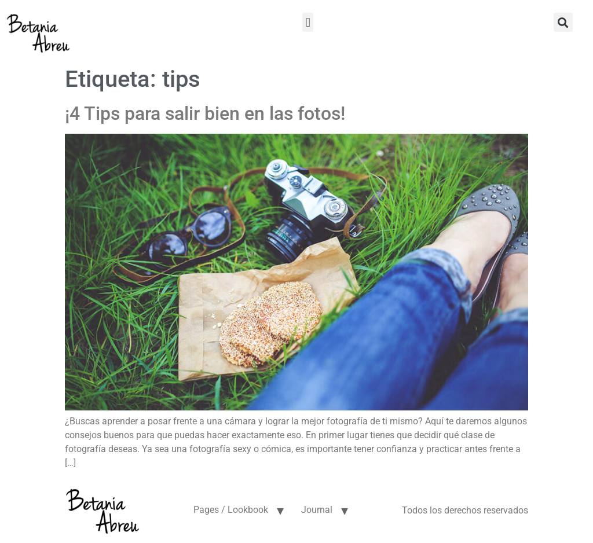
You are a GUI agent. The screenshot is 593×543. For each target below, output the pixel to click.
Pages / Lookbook (230, 509)
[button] (307, 22)
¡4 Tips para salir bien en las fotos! (205, 113)
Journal (316, 509)
